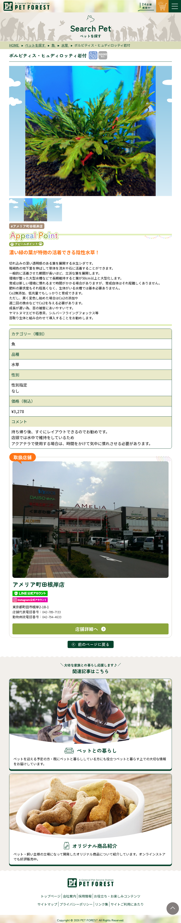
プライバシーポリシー (76, 904)
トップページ (51, 896)
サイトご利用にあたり (127, 904)
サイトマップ (47, 904)
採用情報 (85, 896)
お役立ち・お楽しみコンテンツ (117, 896)
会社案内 (69, 896)
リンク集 (101, 904)
